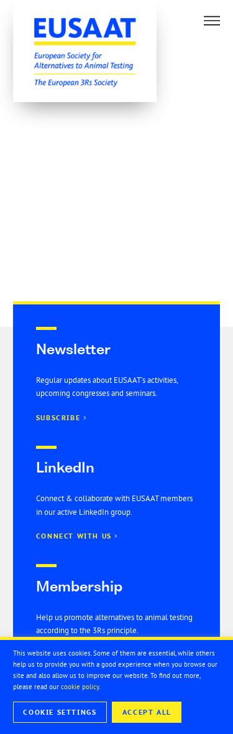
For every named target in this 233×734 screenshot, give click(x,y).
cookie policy (80, 686)
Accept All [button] (146, 712)
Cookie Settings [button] (59, 712)
